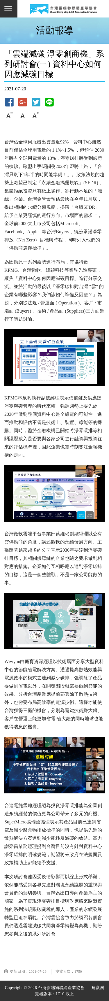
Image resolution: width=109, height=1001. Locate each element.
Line (49, 102)
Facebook (9, 102)
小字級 (9, 115)
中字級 (22, 115)
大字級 (36, 115)
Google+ (23, 102)
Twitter (36, 102)
